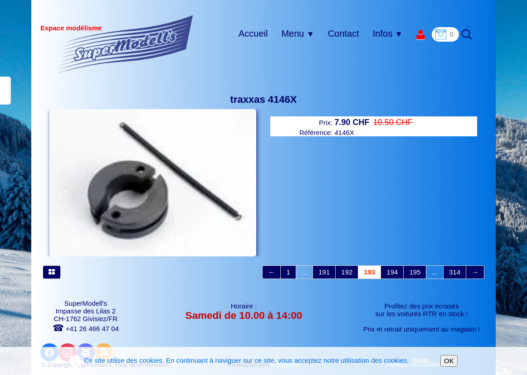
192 (346, 272)
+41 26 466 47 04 (86, 328)
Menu (297, 33)
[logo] (125, 44)
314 (454, 272)
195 (414, 272)
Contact (343, 33)
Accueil (253, 33)
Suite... (424, 360)
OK (449, 361)
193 (369, 272)
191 (324, 272)
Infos (388, 33)
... (304, 272)
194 (392, 272)
